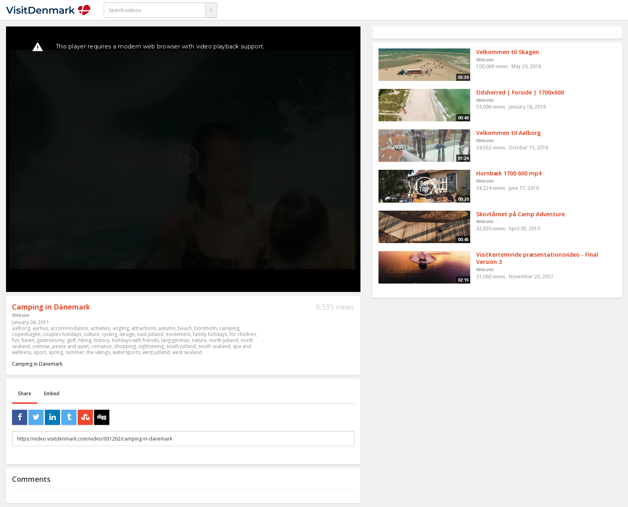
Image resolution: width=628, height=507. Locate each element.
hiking (84, 340)
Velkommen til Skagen (507, 52)
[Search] (211, 10)
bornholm (205, 328)
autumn (166, 328)
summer (74, 352)
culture (91, 334)
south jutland (181, 346)
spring (55, 352)
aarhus (40, 328)
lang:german (175, 340)
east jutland (150, 334)
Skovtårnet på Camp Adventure (520, 214)
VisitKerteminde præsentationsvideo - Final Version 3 (537, 258)
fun (15, 340)
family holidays (210, 334)
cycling (109, 334)
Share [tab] (24, 393)
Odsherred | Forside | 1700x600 (520, 92)
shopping (125, 346)
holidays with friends (135, 340)
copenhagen (26, 334)
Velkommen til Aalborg (508, 133)
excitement (178, 334)
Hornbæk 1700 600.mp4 (508, 173)
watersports (126, 352)
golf (71, 340)
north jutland (223, 340)
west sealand (187, 352)
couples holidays (62, 334)
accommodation (69, 328)
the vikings (98, 352)
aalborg (21, 328)
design (127, 334)
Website (21, 315)
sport (40, 352)
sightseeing (151, 346)
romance (101, 346)
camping (229, 328)
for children (242, 334)
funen (28, 340)
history (101, 340)
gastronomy (50, 340)
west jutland (156, 352)
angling (121, 328)
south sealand (214, 346)
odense (41, 346)
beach (185, 328)
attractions (143, 328)
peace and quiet (70, 346)
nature (199, 340)
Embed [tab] (51, 393)
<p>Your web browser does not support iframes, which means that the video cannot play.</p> (183, 159)
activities (100, 328)
